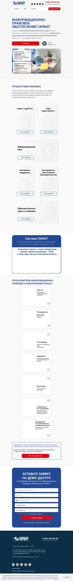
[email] (36, 495)
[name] (36, 490)
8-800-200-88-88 (50, 538)
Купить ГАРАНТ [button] (16, 568)
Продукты (16, 8)
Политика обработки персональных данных (36, 522)
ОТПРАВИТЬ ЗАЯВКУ (36, 518)
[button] (54, 8)
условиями (49, 579)
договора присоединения (36, 514)
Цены (25, 8)
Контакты (33, 8)
